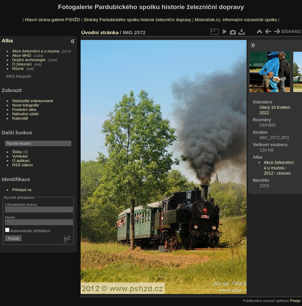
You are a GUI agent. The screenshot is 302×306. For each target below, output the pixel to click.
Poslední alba (24, 109)
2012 (268, 173)
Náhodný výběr (25, 114)
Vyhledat (20, 156)
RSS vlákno (22, 165)
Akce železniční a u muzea (35, 51)
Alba (7, 40)
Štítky (17, 151)
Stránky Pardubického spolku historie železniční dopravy (137, 19)
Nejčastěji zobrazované (32, 100)
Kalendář (20, 118)
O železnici (22, 64)
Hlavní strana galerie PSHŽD (52, 19)
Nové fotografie (25, 105)
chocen (284, 173)
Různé (18, 68)
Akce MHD (21, 55)
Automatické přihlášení (27, 230)
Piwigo (295, 301)
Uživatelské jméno (21, 204)
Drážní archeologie (29, 59)
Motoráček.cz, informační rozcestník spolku (236, 19)
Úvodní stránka (100, 32)
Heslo (10, 217)
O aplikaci (21, 160)
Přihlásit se (22, 189)
